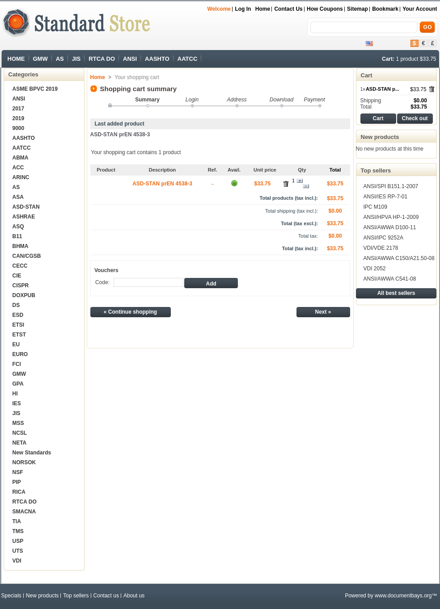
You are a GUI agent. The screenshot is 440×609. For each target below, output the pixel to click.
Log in (243, 9)
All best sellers (396, 293)
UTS (18, 551)
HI (15, 394)
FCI (17, 364)
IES (17, 403)
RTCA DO (102, 58)
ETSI (19, 325)
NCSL (20, 433)
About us (133, 595)
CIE (17, 276)
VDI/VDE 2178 (381, 248)
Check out (414, 118)
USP (18, 541)
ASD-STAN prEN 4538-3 (120, 134)
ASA (18, 197)
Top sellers (376, 170)
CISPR (21, 285)
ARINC (21, 177)
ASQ (18, 226)
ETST (19, 335)
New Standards (32, 452)
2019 (19, 118)
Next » (323, 312)
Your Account (419, 9)
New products (380, 137)
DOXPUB (24, 295)
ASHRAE (24, 217)
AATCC (188, 58)
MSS (18, 423)
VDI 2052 (375, 268)
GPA (18, 384)
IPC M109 (375, 207)
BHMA (21, 246)
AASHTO (157, 58)
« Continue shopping (130, 312)
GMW (40, 58)
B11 (17, 236)
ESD (18, 315)
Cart (366, 75)
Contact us (288, 9)
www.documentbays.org (403, 595)
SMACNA (24, 511)
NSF (18, 472)
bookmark (385, 9)
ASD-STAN (26, 207)
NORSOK (24, 462)
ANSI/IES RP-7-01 (386, 196)
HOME (16, 58)
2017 (19, 108)
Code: (102, 282)
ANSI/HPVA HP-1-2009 (391, 217)
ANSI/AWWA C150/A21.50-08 (399, 258)
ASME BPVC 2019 (35, 89)
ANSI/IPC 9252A (383, 238)
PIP (17, 482)
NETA (20, 443)
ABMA (21, 158)
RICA (19, 492)
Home (262, 9)
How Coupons (325, 9)
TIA (17, 521)
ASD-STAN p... (382, 89)
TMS (18, 531)
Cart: (388, 59)
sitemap (357, 9)
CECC (20, 266)
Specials (11, 595)
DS (16, 305)
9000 (19, 128)
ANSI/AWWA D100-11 (390, 227)
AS (60, 58)
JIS (76, 58)
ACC (18, 167)
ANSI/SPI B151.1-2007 (391, 186)
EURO (20, 354)
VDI (17, 561)
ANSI (130, 58)
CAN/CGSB (27, 256)
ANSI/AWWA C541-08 (390, 279)
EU (16, 344)
